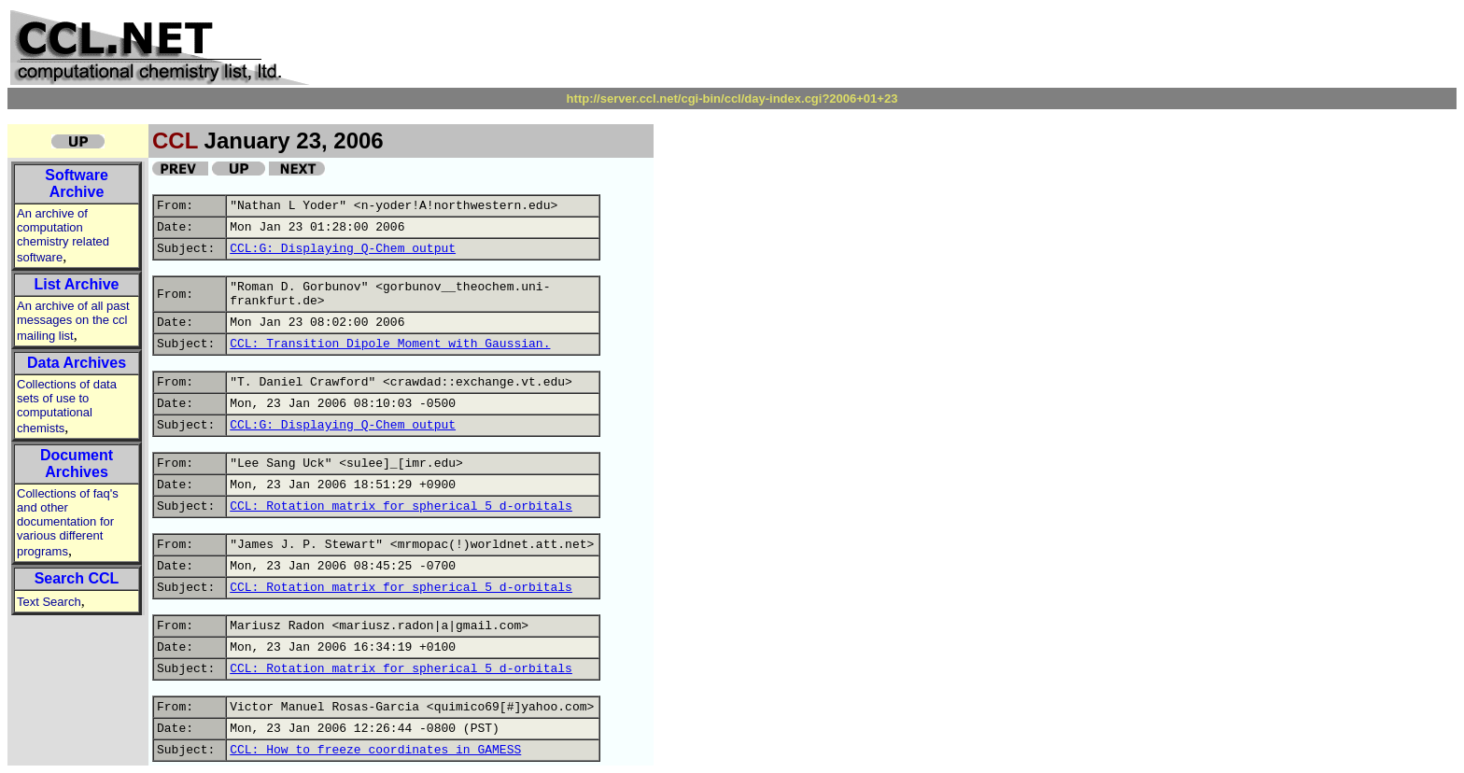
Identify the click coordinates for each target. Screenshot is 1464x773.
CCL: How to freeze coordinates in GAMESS (375, 750)
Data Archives (76, 363)
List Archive (77, 284)
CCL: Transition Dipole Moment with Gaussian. (390, 344)
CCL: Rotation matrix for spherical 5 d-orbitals (401, 506)
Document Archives (76, 463)
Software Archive (76, 183)
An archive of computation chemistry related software (63, 235)
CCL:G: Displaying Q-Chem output (343, 249)
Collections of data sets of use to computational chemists (67, 406)
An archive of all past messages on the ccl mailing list (73, 321)
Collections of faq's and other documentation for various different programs (68, 522)
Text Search (49, 602)
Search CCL (77, 578)
